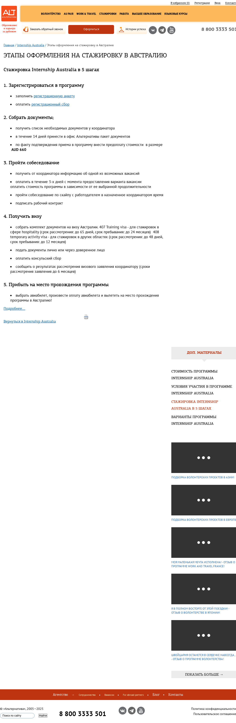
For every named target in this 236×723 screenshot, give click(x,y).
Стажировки (107, 13)
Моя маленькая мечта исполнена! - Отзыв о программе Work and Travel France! (203, 564)
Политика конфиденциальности (213, 709)
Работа (124, 13)
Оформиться (91, 29)
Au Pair (68, 13)
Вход (217, 2)
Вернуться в (30, 321)
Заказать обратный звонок (46, 29)
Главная (9, 45)
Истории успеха (136, 29)
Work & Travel (86, 13)
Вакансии (109, 694)
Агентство (60, 695)
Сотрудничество (87, 694)
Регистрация (202, 2)
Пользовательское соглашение (214, 714)
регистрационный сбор (50, 104)
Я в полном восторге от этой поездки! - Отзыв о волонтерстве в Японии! (200, 611)
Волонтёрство (51, 13)
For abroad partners (133, 694)
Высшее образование (146, 13)
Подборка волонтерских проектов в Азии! (202, 477)
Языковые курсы (175, 13)
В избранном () (180, 2)
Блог (156, 695)
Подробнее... (14, 308)
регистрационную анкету (54, 96)
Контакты (175, 695)
